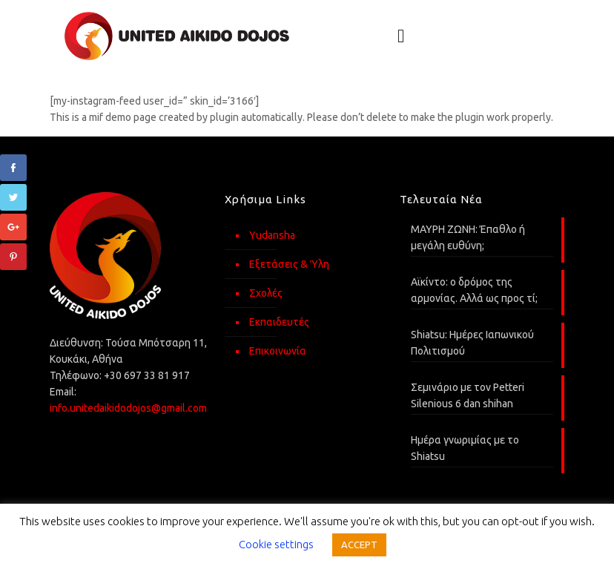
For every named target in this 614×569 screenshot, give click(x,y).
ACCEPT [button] (359, 544)
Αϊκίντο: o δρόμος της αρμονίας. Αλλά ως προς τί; (474, 290)
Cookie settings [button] (276, 544)
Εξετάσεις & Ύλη (289, 264)
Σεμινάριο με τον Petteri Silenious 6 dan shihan (467, 395)
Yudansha (272, 235)
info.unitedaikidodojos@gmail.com (128, 408)
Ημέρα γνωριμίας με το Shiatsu (465, 448)
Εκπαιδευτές (279, 322)
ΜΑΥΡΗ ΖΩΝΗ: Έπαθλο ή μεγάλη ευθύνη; (468, 237)
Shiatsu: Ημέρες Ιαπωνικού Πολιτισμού (472, 343)
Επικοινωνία (277, 351)
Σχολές (266, 293)
